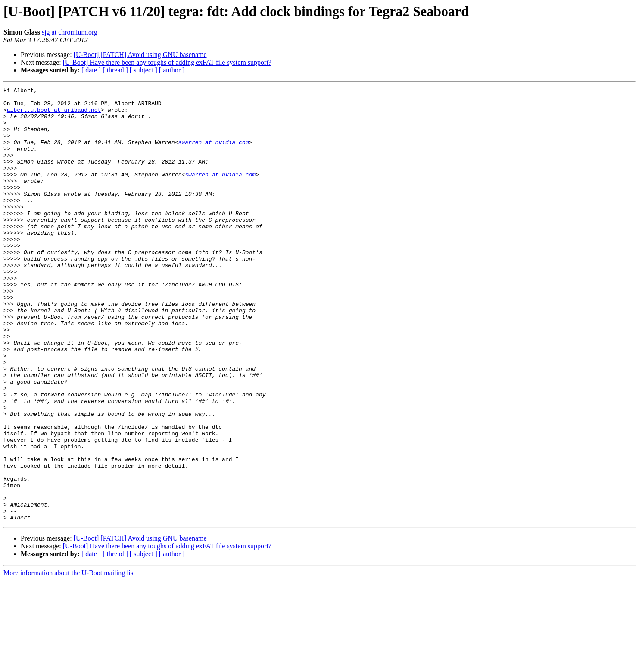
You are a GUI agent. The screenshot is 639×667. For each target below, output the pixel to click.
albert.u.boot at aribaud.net (54, 115)
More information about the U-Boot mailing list (69, 659)
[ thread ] (115, 70)
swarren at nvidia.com (213, 153)
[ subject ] (143, 70)
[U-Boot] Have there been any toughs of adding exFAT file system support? (167, 62)
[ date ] (91, 70)
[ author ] (172, 70)
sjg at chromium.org (69, 32)
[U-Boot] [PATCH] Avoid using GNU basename (140, 54)
